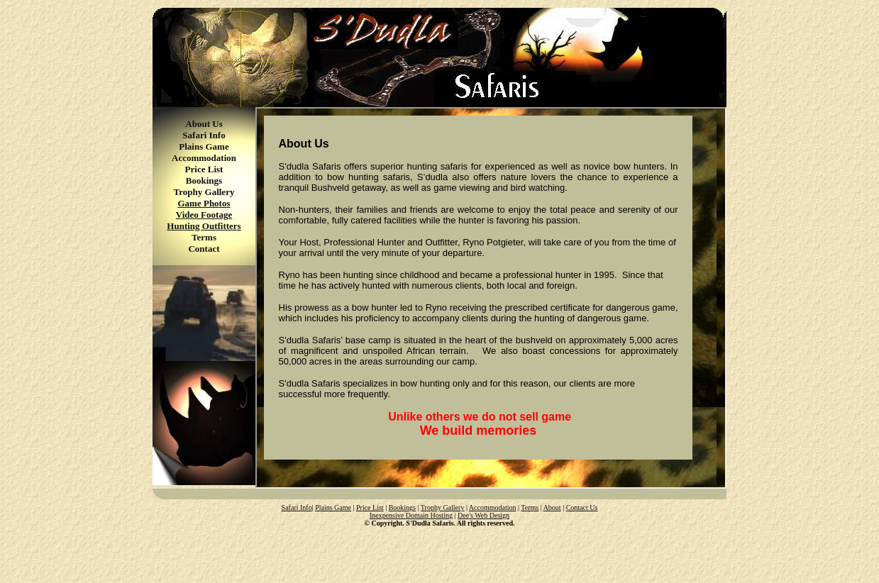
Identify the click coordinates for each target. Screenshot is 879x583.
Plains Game (203, 146)
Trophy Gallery (204, 192)
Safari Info (203, 135)
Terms (204, 237)
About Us (203, 123)
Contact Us (582, 507)
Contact (203, 248)
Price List (204, 169)
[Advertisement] (440, 548)
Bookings (204, 180)
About (552, 507)
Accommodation (204, 157)
